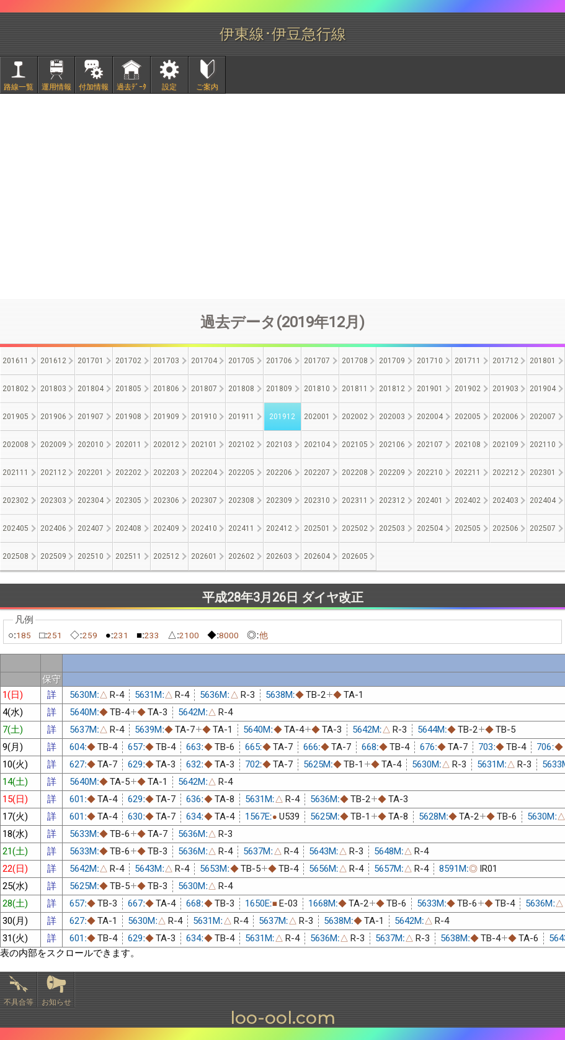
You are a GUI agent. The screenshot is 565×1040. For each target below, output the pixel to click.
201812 (392, 388)
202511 (128, 556)
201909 (166, 416)
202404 (543, 500)
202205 (241, 472)
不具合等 (18, 1002)
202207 (317, 472)
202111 (15, 472)
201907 (91, 416)
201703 (166, 360)
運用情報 (56, 87)
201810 (317, 388)
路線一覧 (18, 87)
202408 (128, 528)
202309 (279, 500)
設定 (169, 87)
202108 (468, 444)
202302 (15, 500)
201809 (279, 388)
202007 (543, 416)
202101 (204, 444)
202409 (166, 528)
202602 (241, 556)
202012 (166, 444)
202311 (355, 500)
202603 (279, 556)
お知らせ (56, 1002)
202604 (317, 556)
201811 (355, 388)
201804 (91, 388)
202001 (317, 416)
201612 (53, 360)
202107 (430, 444)
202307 (204, 500)
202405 (15, 528)
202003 (392, 416)
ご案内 (207, 87)
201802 (15, 388)
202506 (505, 528)
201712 (505, 360)
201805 (128, 388)
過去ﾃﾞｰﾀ (131, 87)
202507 (543, 528)
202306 (166, 500)
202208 (355, 472)
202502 (355, 528)
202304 (91, 500)
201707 (317, 360)
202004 (430, 416)
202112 (53, 472)
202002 (355, 416)
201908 (128, 416)
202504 (430, 528)
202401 (430, 500)
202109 (505, 444)
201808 (241, 388)
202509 (53, 556)
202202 (128, 472)
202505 (468, 528)
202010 (91, 444)
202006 (505, 416)
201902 (468, 388)
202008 (15, 444)
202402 (468, 500)
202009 (53, 444)
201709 (392, 360)
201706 (279, 360)
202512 (166, 556)
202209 (392, 472)
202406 (53, 528)
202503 (392, 528)
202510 (91, 556)
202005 (468, 416)
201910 (204, 416)
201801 (543, 360)
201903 (505, 388)
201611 (15, 360)
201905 (15, 416)
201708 (355, 360)
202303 (53, 500)
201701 (91, 360)
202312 (392, 500)
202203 (166, 472)
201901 (430, 388)
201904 (543, 388)
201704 (204, 360)
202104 (317, 444)
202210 (430, 472)
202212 (505, 472)
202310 (317, 500)
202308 (241, 500)
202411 (241, 528)
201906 (53, 416)
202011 (128, 444)
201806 (166, 388)
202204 (204, 472)
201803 (53, 388)
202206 (279, 472)
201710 (430, 360)
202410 (204, 528)
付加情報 (94, 87)
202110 (543, 444)
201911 (241, 416)
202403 (505, 500)
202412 (279, 528)
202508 (15, 556)
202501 (317, 528)
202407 (91, 528)
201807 (204, 388)
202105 (355, 444)
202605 (355, 556)
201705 (241, 360)
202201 (91, 472)
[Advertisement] (282, 196)
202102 (241, 444)
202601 (204, 556)
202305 (128, 500)
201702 (128, 360)
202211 (468, 472)
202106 (392, 444)
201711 (468, 360)
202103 (279, 444)
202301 (543, 472)
